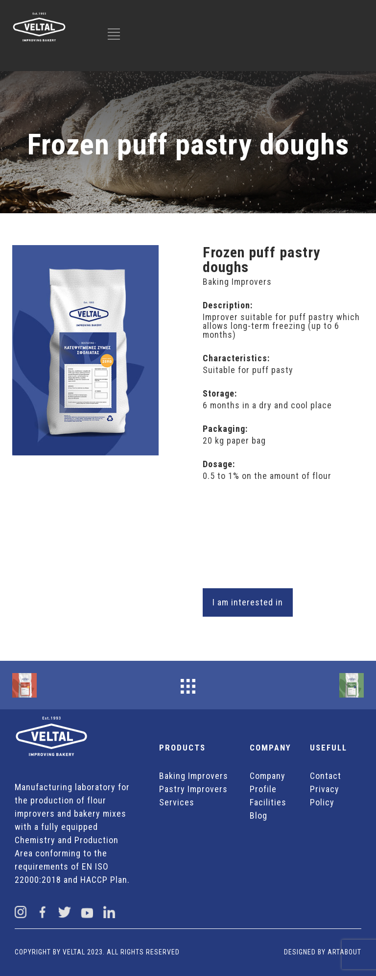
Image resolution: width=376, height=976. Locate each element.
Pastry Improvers (193, 789)
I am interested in (247, 602)
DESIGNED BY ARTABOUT (322, 952)
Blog (258, 815)
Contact (325, 776)
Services (176, 802)
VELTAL (74, 952)
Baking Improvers (193, 776)
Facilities (268, 802)
